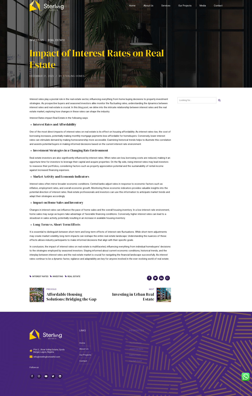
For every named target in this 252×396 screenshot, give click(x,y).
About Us (148, 5)
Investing (37, 40)
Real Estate (56, 40)
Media (203, 5)
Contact (218, 5)
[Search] (219, 100)
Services (165, 5)
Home (132, 5)
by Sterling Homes (72, 76)
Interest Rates (40, 276)
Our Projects (185, 5)
